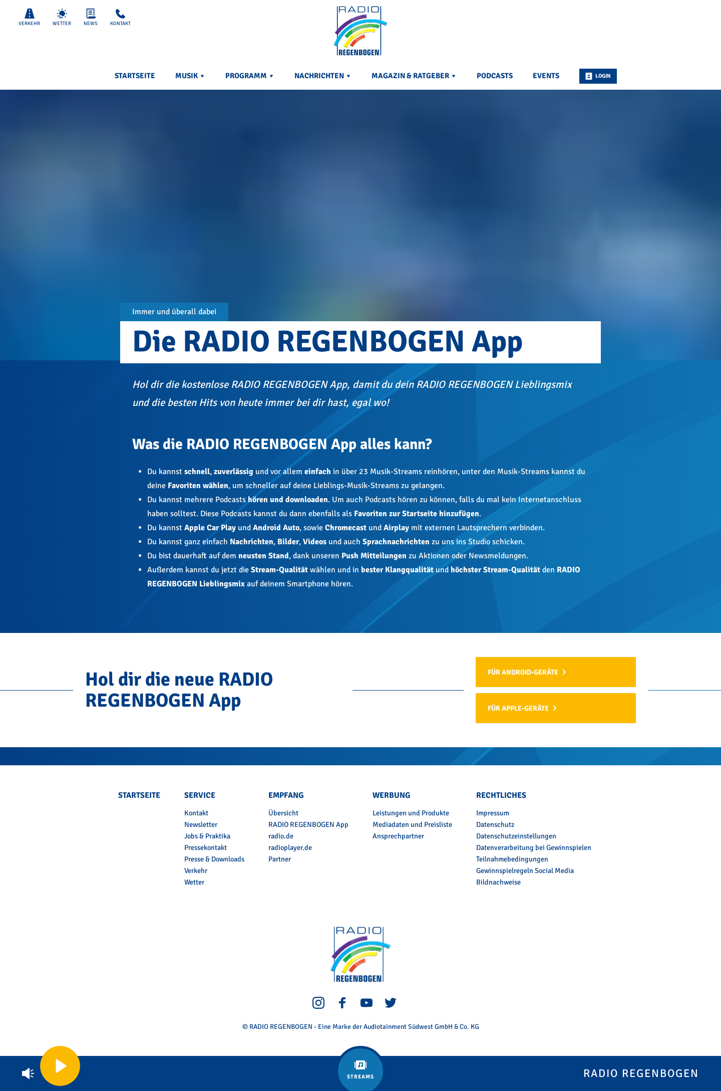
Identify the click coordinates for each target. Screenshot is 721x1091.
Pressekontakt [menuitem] (205, 847)
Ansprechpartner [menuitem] (398, 835)
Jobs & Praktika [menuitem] (207, 835)
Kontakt (120, 18)
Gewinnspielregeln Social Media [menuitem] (525, 870)
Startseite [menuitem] (135, 75)
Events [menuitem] (546, 75)
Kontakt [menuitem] (196, 812)
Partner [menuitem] (279, 858)
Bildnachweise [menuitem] (498, 882)
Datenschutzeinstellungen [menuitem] (516, 835)
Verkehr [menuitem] (195, 870)
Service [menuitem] (199, 795)
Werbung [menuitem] (391, 795)
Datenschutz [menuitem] (495, 824)
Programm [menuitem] (249, 75)
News (91, 18)
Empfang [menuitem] (285, 795)
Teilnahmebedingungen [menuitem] (512, 858)
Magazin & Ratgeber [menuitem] (414, 75)
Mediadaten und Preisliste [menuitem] (412, 824)
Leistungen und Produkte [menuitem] (411, 812)
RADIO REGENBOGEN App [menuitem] (308, 824)
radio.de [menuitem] (280, 835)
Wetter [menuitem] (194, 882)
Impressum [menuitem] (492, 812)
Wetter (62, 18)
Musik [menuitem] (190, 75)
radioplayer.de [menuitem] (290, 847)
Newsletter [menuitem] (200, 824)
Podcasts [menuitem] (495, 75)
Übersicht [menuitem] (283, 812)
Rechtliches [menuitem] (501, 795)
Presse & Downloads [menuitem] (214, 858)
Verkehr (29, 18)
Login (598, 76)
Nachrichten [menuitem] (322, 75)
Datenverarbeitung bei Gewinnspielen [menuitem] (533, 847)
